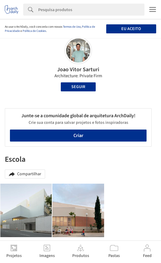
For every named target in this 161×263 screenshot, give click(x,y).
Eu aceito (131, 29)
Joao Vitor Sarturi (78, 69)
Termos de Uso (72, 27)
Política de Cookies (34, 31)
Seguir (78, 87)
